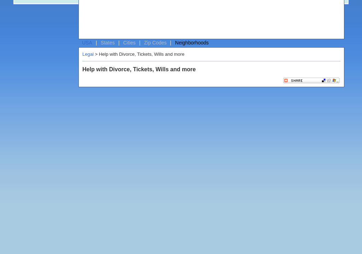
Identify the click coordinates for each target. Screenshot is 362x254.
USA (87, 43)
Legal (88, 54)
